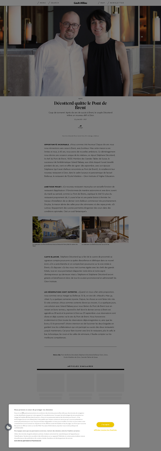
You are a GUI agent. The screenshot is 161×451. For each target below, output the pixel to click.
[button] (8, 427)
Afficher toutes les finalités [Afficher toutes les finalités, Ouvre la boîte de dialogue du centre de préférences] (105, 430)
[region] (69, 426)
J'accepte (105, 425)
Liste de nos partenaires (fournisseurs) (27, 441)
